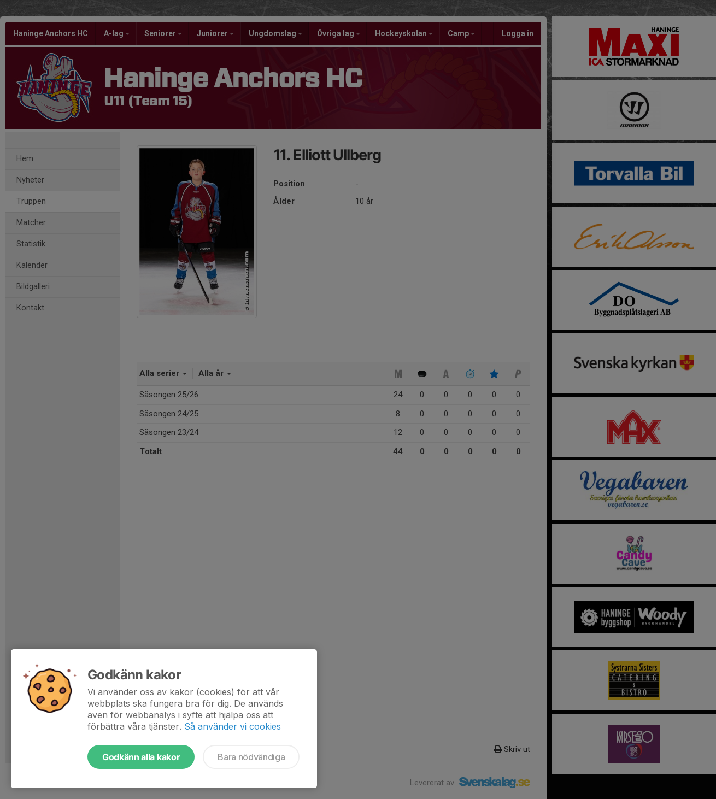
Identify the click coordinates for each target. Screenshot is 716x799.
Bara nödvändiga (251, 756)
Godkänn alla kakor (141, 756)
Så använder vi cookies (232, 726)
